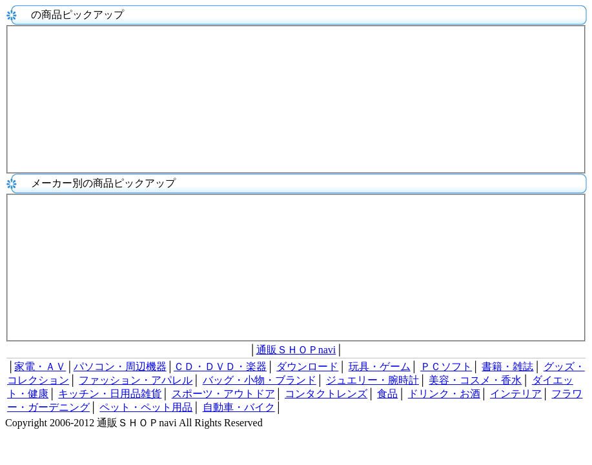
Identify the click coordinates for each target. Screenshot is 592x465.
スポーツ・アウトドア (223, 393)
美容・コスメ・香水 (475, 380)
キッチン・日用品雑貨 (109, 393)
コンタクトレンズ (326, 393)
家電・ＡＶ (40, 366)
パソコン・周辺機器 (120, 366)
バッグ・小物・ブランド (259, 380)
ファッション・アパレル (135, 380)
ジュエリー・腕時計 (372, 380)
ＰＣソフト (446, 366)
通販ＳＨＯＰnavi (296, 349)
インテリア (516, 393)
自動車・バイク (239, 407)
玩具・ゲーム (380, 366)
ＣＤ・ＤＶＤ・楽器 (220, 366)
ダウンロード (307, 366)
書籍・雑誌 (507, 366)
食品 (387, 393)
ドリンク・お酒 (444, 393)
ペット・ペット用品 (145, 407)
